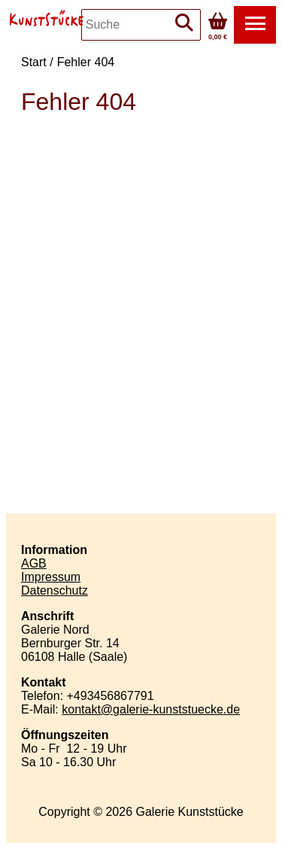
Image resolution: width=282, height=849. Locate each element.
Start (34, 62)
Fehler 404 (86, 62)
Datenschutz (54, 590)
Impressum (50, 577)
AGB (34, 563)
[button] (255, 25)
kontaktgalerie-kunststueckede (151, 709)
